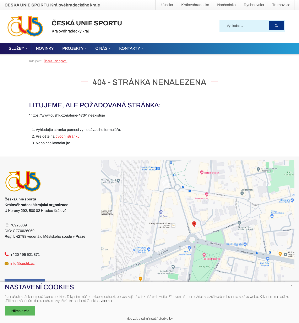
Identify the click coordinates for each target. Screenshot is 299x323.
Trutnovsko (281, 5)
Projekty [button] (73, 48)
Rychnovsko (254, 5)
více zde (107, 301)
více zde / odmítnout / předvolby (149, 318)
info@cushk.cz (22, 264)
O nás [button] (101, 48)
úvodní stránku (67, 136)
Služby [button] (16, 48)
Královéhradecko (195, 5)
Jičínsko (166, 5)
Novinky (45, 48)
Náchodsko (226, 5)
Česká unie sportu (55, 61)
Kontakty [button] (129, 48)
